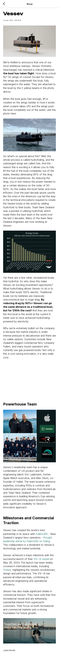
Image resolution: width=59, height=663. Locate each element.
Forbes (7, 569)
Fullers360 (42, 534)
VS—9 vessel (41, 559)
